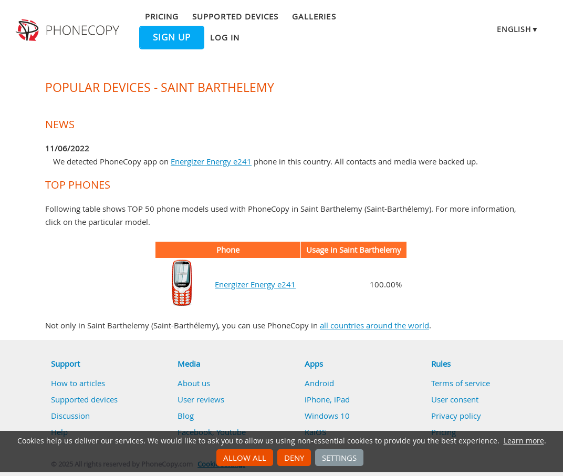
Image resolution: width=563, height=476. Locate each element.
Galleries (314, 16)
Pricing (162, 16)
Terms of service (460, 383)
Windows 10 (327, 415)
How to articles (78, 383)
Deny (294, 457)
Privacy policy (456, 415)
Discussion (70, 415)
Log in (224, 37)
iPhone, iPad (327, 399)
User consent (454, 399)
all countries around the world (374, 325)
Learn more (524, 441)
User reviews (201, 399)
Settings (339, 457)
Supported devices (235, 16)
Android (319, 383)
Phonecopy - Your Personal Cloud (69, 30)
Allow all (244, 457)
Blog (186, 415)
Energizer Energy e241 (211, 161)
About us (194, 383)
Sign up (172, 37)
